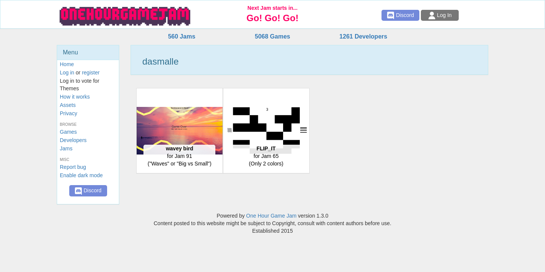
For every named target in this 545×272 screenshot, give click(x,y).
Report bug (73, 167)
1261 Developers (363, 36)
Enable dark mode (81, 175)
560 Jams (181, 36)
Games (68, 132)
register (91, 73)
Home (67, 64)
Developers (73, 140)
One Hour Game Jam (271, 216)
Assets (68, 105)
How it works (75, 97)
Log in (67, 73)
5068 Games (272, 36)
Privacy (68, 113)
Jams (66, 148)
